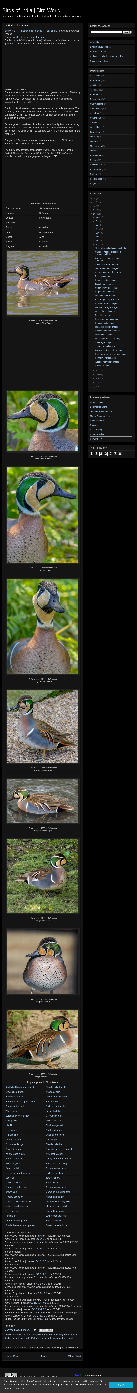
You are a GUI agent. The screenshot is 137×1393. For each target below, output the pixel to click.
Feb (98, 221)
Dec (98, 382)
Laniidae (94, 137)
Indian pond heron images (106, 327)
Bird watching (56, 1334)
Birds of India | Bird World (31, 10)
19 (94, 387)
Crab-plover (11, 1120)
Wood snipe (11, 1111)
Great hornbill (12, 1168)
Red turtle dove (53, 1101)
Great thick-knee (54, 1116)
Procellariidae (96, 165)
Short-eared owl (54, 1220)
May (98, 233)
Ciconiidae (94, 113)
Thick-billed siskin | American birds (110, 248)
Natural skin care (97, 420)
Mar (98, 225)
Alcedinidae (95, 80)
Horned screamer (14, 1096)
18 (94, 214)
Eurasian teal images (104, 323)
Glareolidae (95, 132)
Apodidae (94, 90)
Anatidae (16, 1334)
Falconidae (95, 127)
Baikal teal (52, 31)
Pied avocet (11, 1130)
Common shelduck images (107, 264)
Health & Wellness (98, 434)
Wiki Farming (96, 430)
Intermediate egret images (106, 307)
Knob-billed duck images (106, 280)
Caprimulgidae (96, 104)
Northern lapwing (54, 1130)
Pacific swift (52, 1182)
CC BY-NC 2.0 (40, 1316)
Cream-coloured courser (17, 1173)
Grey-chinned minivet (56, 1225)
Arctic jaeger (11, 1211)
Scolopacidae (96, 179)
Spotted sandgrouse (56, 1211)
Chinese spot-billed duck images (109, 350)
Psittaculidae (95, 169)
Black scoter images (104, 276)
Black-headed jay (14, 1158)
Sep (98, 370)
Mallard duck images (104, 335)
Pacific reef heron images (106, 319)
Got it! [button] (121, 1385)
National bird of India (99, 61)
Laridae (93, 141)
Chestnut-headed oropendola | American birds (108, 253)
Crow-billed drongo (15, 1092)
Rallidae (93, 174)
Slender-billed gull (55, 1144)
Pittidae (93, 160)
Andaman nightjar (55, 1197)
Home (43, 1356)
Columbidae (95, 118)
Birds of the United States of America (106, 56)
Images (40, 37)
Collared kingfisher (55, 1173)
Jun (97, 237)
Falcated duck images (105, 311)
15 (94, 202)
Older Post (74, 1356)
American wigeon (54, 1154)
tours (64, 1338)
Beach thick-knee (54, 1120)
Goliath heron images (104, 284)
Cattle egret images (103, 342)
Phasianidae (95, 155)
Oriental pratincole (55, 1135)
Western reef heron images (107, 362)
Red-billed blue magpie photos (20, 1087)
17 (94, 210)
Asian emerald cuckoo (57, 1168)
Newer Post (12, 1356)
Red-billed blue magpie (57, 1163)
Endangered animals (99, 407)
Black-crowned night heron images (110, 354)
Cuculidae (94, 122)
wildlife (71, 1338)
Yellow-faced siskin (15, 1154)
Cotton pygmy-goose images (108, 288)
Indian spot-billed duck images (108, 338)
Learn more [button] (19, 1388)
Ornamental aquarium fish (101, 411)
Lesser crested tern (15, 1182)
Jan (97, 217)
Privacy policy (96, 439)
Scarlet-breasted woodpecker (20, 1225)
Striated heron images (105, 346)
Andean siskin (53, 1092)
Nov (98, 378)
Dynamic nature (97, 402)
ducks (8, 1338)
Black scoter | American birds (108, 272)
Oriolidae (94, 151)
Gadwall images (102, 366)
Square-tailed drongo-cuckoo (20, 1101)
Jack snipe (51, 1139)
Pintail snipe (11, 1135)
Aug (98, 244)
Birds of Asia (70, 1334)
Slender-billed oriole (56, 1087)
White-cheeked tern (56, 1216)
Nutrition (94, 425)
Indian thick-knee (54, 1111)
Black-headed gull (14, 1106)
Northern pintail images (105, 358)
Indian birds (24, 1338)
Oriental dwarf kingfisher (58, 1201)
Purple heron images (104, 292)
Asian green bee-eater (16, 1206)
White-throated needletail (18, 1201)
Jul (97, 241)
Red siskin (10, 1216)
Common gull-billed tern (58, 1192)
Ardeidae (94, 94)
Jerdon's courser (13, 1139)
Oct (97, 374)
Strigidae (94, 183)
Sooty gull (10, 1178)
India (14, 1338)
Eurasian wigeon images (106, 303)
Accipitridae (95, 76)
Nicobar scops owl (14, 1197)
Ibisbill (8, 1125)
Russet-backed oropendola (59, 1149)
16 (94, 206)
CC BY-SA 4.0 (37, 1303)
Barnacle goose (13, 1163)
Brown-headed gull (14, 1144)
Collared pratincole (55, 1106)
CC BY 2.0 (41, 1239)
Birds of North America (100, 51)
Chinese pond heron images (107, 331)
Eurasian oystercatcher (17, 1116)
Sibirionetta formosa (51, 1338)
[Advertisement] (43, 65)
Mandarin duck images (105, 296)
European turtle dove (16, 1187)
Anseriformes (29, 1334)
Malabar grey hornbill (56, 1206)
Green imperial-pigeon (16, 1220)
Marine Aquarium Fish (100, 416)
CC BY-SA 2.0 (39, 1309)
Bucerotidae (95, 99)
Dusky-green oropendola (58, 1158)
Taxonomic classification (17, 37)
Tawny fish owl (53, 1178)
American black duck (56, 1096)
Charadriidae (96, 108)
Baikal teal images (103, 315)
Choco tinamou (13, 1149)
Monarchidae (96, 146)
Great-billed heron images (106, 268)
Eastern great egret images (107, 299)
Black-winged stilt (55, 1125)
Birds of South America (100, 47)
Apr (97, 229)
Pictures (35, 1338)
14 (94, 198)
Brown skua (11, 1192)
